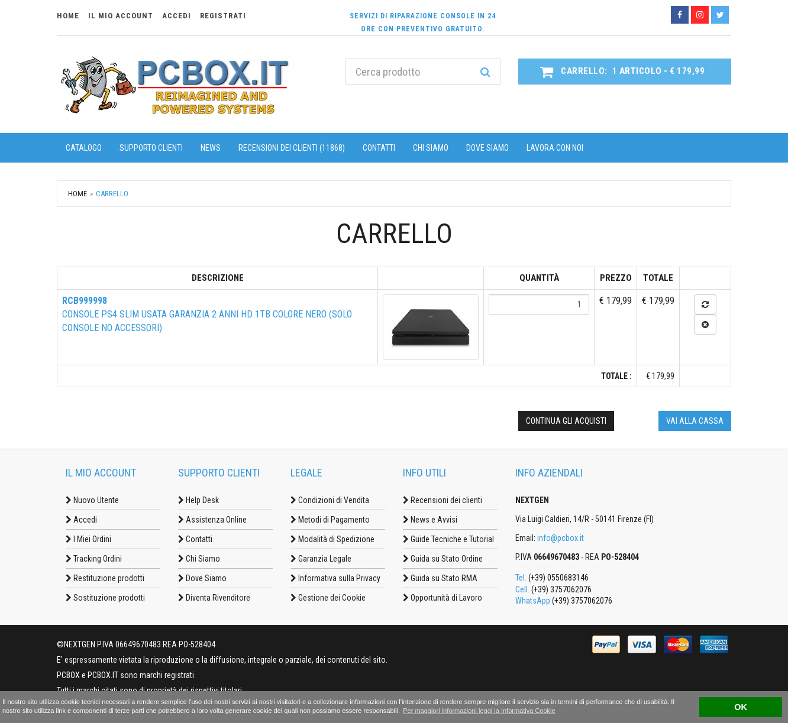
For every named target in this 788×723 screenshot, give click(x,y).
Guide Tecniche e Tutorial (448, 539)
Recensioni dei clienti (442, 500)
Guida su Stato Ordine (443, 558)
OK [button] (740, 707)
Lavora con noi (555, 148)
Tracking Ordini (94, 558)
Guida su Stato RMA (440, 578)
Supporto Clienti (151, 148)
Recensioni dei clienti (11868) (291, 148)
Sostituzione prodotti (105, 597)
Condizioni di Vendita (329, 500)
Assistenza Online (212, 519)
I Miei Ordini (88, 539)
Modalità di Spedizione (332, 539)
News (211, 148)
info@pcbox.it (560, 538)
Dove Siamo (487, 148)
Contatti (379, 148)
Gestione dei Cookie (328, 597)
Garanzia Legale (320, 558)
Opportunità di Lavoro (442, 597)
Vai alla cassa (695, 421)
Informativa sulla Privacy (335, 578)
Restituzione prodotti (105, 578)
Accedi (81, 519)
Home (77, 193)
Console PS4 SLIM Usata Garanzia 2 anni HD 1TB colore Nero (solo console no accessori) (207, 314)
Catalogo (84, 148)
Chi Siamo (430, 148)
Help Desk (198, 500)
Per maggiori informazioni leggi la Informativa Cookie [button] (479, 710)
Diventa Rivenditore (214, 597)
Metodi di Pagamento (330, 519)
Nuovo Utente (92, 500)
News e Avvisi (430, 519)
